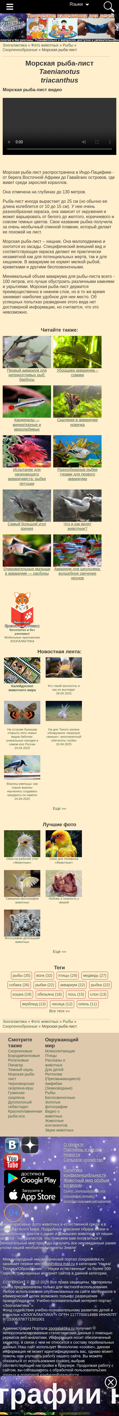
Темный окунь (20, 1069)
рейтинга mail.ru (60, 1264)
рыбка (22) (100, 985)
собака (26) (19, 985)
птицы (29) (67, 975)
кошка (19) (22, 994)
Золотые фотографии (56, 1104)
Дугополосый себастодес (20, 1104)
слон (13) (98, 994)
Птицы (51, 1055)
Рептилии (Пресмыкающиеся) (63, 1076)
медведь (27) (94, 975)
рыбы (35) (22, 975)
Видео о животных (54, 1113)
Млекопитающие (60, 1051)
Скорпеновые (20, 1051)
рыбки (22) (44, 985)
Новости (72, 1154)
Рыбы (50, 1093)
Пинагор (15, 1065)
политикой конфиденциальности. (50, 1375)
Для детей (54, 1069)
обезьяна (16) (49, 994)
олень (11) (87, 1004)
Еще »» (59, 808)
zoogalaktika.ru (62, 1328)
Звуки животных (59, 1130)
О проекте (74, 1144)
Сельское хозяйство (83, 1160)
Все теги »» (59, 1011)
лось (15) (76, 994)
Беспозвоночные (60, 1097)
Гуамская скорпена (16, 1095)
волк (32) (44, 975)
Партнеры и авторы (83, 1149)
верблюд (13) (34, 1004)
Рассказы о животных (55, 1062)
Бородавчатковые (24, 1055)
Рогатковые (18, 1060)
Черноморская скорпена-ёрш (21, 1085)
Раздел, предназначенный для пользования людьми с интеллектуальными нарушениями (87, 1196)
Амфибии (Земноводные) (59, 1085)
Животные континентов (56, 1123)
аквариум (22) (72, 985)
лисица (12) (62, 1004)
